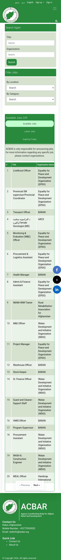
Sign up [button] (39, 2)
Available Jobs (29, 123)
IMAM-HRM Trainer (23, 302)
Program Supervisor (23, 427)
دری (23, 2)
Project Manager (21, 344)
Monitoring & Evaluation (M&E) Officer (22, 236)
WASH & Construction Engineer (19, 459)
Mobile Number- (18, 528)
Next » (37, 485)
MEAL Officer (19, 476)
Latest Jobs (29, 131)
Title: (9, 37)
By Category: (13, 94)
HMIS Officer (19, 420)
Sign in (49, 2)
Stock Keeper (20, 372)
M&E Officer (19, 323)
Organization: (13, 49)
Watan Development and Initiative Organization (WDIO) (45, 330)
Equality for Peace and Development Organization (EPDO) (45, 177)
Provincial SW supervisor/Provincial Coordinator (24, 195)
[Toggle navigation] (55, 8)
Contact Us (14, 541)
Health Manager (21, 274)
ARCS (41, 219)
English (30, 2)
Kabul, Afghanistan (11, 525)
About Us (13, 544)
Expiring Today (29, 139)
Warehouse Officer (22, 365)
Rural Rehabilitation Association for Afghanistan (45, 309)
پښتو (17, 2)
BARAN (42, 212)
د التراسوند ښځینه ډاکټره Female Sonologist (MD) (21, 222)
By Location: (13, 82)
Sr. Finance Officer (22, 379)
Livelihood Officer (22, 170)
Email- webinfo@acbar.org (15, 532)
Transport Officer (21, 212)
